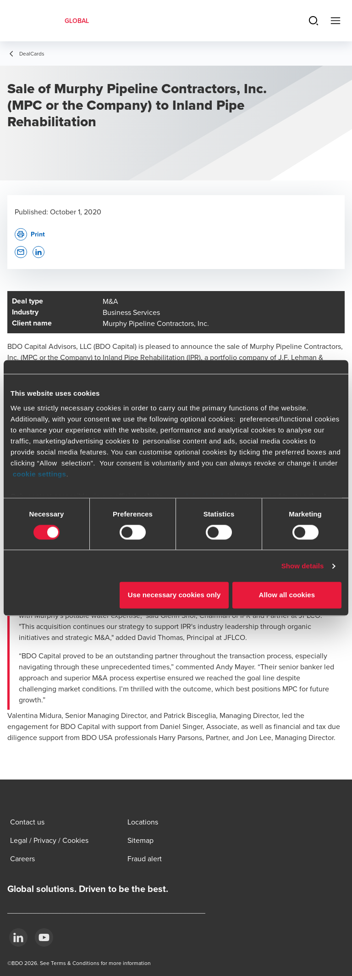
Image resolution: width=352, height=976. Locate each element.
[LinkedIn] (18, 937)
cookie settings (39, 474)
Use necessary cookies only (174, 595)
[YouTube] (44, 937)
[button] (21, 252)
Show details (302, 566)
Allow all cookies (287, 595)
